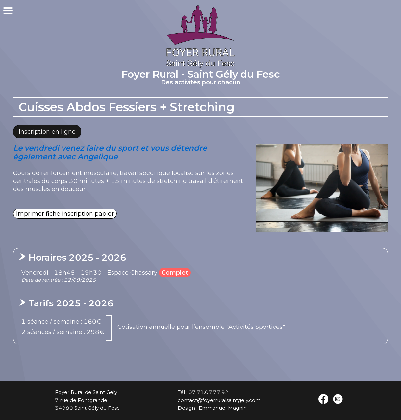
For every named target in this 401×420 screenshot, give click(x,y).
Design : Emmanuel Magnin (212, 408)
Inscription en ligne (47, 131)
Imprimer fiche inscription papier (65, 213)
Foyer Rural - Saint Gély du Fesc (200, 78)
